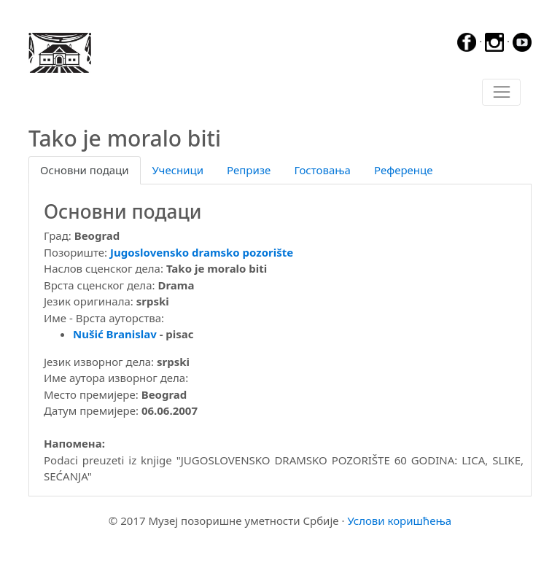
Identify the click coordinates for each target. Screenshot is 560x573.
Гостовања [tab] (322, 170)
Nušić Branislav (115, 334)
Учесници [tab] (177, 170)
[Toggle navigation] (501, 92)
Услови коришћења (399, 520)
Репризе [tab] (249, 170)
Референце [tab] (403, 170)
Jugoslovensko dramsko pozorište (201, 252)
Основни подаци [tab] (84, 170)
